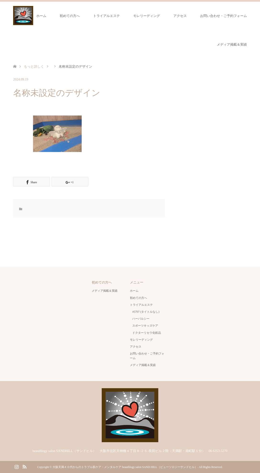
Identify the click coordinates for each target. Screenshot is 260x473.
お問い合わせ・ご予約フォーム (223, 16)
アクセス (180, 16)
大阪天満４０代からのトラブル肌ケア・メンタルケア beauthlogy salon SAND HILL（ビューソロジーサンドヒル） (125, 467)
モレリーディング (146, 16)
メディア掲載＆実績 (232, 44)
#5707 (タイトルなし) (145, 311)
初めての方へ (70, 16)
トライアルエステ (106, 16)
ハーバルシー (140, 318)
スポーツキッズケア (145, 325)
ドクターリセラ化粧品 (146, 332)
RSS (24, 466)
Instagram (16, 466)
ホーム (41, 16)
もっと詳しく (34, 66)
